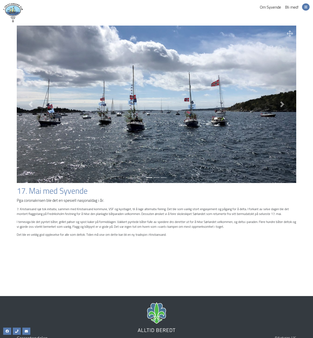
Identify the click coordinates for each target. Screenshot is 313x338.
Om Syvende (270, 7)
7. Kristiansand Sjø (30, 12)
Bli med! (292, 7)
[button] (31, 104)
